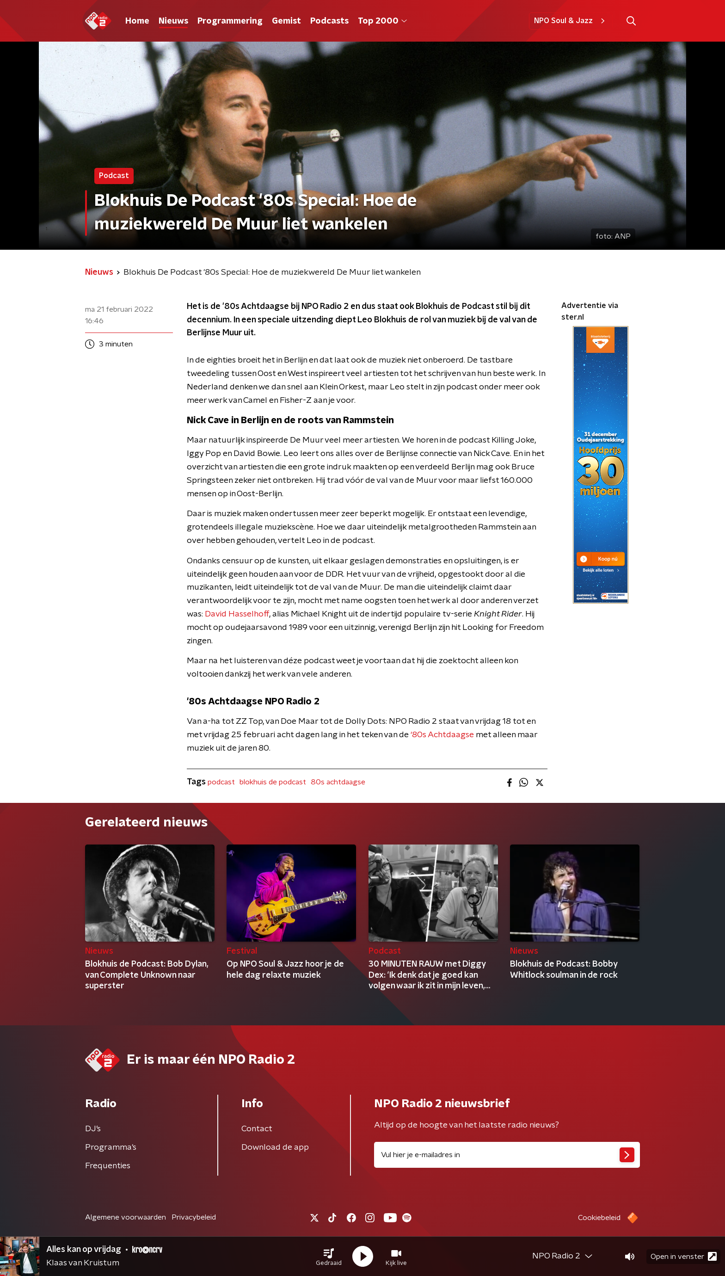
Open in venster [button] (684, 1256)
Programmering (230, 21)
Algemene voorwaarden (125, 1217)
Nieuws (173, 21)
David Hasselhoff (237, 614)
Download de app (275, 1147)
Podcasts (329, 21)
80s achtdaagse (338, 782)
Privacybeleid (194, 1217)
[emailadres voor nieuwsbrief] (507, 1155)
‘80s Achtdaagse (442, 735)
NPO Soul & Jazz (571, 20)
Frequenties (107, 1166)
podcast (221, 782)
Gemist (286, 21)
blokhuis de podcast (273, 782)
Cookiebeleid (599, 1217)
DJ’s (93, 1129)
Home (137, 21)
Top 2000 (382, 21)
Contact (256, 1129)
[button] (329, 1256)
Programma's (110, 1147)
